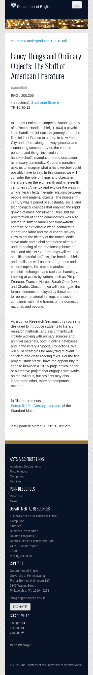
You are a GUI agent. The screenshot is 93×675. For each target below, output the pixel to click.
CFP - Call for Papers (24, 546)
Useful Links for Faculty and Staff (32, 541)
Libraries (15, 526)
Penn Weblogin (20, 645)
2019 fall (60, 41)
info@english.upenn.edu (26, 598)
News (13, 501)
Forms (14, 551)
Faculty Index (19, 471)
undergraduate (38, 41)
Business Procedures (24, 531)
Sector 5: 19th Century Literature (36, 406)
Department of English (31, 5)
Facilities (16, 481)
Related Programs (22, 536)
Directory (16, 496)
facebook (16, 628)
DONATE (20, 607)
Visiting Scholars (21, 556)
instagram (16, 623)
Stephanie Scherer (45, 102)
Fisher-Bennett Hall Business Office (33, 516)
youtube (15, 633)
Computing (17, 476)
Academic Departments (25, 466)
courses (17, 41)
